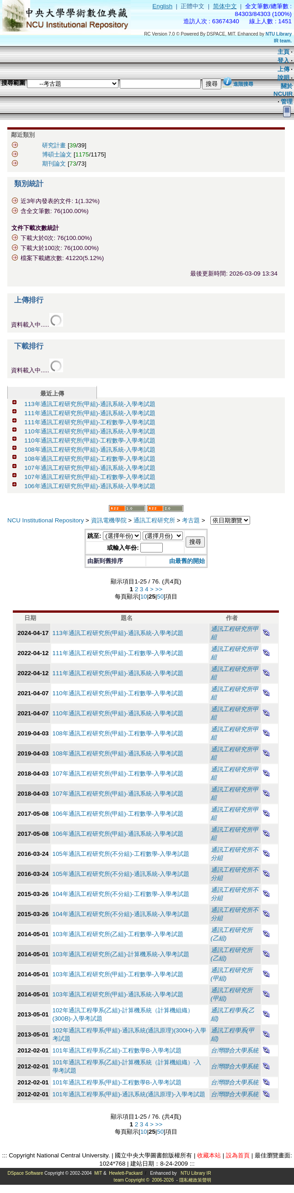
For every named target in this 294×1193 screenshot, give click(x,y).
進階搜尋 (243, 84)
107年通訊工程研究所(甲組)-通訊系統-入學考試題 (89, 467)
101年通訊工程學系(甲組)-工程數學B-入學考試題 (117, 1082)
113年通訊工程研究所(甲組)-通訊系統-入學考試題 (89, 404)
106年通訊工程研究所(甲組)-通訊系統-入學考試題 (89, 486)
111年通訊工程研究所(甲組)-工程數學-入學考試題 (89, 422)
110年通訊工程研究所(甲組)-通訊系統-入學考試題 (89, 431)
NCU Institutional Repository (45, 520)
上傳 (283, 69)
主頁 (283, 51)
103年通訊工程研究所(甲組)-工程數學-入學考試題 (118, 974)
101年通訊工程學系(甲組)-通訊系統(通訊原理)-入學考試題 (129, 1094)
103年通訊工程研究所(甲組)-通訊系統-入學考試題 (118, 994)
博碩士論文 (57, 154)
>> (159, 589)
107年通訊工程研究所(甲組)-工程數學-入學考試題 (89, 477)
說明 (283, 77)
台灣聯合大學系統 (234, 1050)
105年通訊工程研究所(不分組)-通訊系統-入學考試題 (121, 873)
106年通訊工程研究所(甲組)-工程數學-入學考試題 (118, 813)
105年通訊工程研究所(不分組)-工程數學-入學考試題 (121, 853)
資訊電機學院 (109, 520)
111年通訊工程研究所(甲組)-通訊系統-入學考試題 (89, 413)
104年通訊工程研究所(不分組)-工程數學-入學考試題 (121, 894)
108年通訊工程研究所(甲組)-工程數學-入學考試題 (89, 458)
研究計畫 (54, 145)
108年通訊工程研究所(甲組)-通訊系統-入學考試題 (89, 449)
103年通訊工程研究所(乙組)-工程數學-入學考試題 (118, 934)
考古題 (191, 520)
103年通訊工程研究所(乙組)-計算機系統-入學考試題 (121, 954)
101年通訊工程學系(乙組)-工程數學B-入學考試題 (117, 1050)
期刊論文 (54, 163)
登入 (283, 60)
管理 (287, 101)
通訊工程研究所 (154, 520)
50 (160, 596)
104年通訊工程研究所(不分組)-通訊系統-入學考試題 (121, 914)
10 (143, 596)
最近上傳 (52, 393)
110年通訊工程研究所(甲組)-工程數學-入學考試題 (89, 440)
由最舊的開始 (187, 560)
